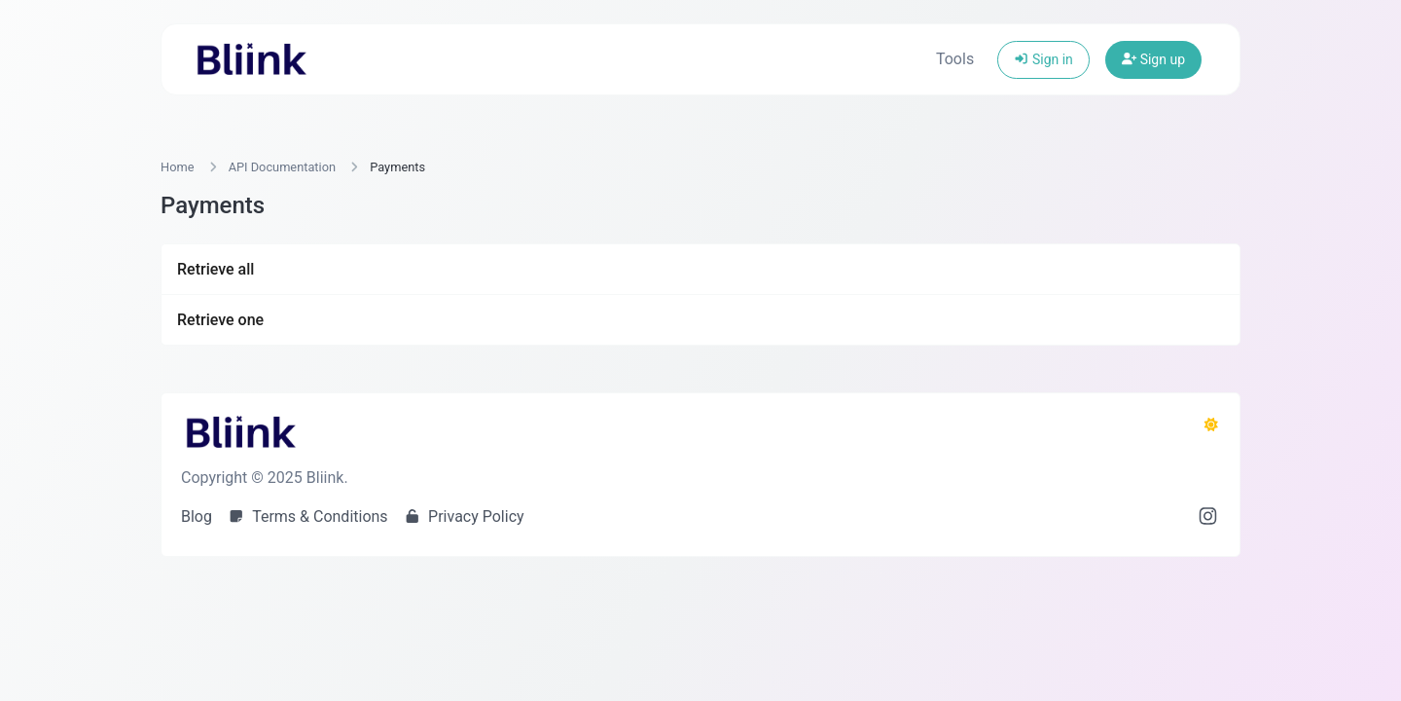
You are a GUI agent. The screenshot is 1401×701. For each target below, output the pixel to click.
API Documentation (282, 167)
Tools (955, 59)
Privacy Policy (464, 516)
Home (177, 167)
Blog (196, 516)
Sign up (1153, 59)
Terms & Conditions (308, 516)
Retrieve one (220, 320)
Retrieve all (215, 269)
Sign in (1043, 59)
